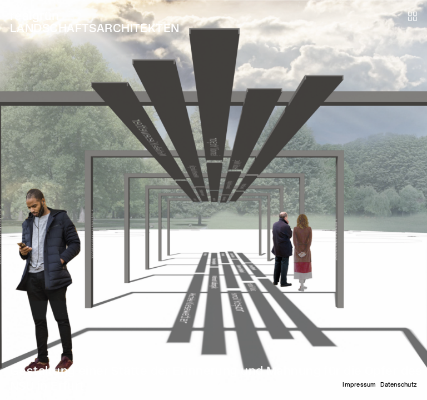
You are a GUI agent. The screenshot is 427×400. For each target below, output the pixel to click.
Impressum (359, 384)
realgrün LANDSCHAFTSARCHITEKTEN (95, 22)
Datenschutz (398, 384)
